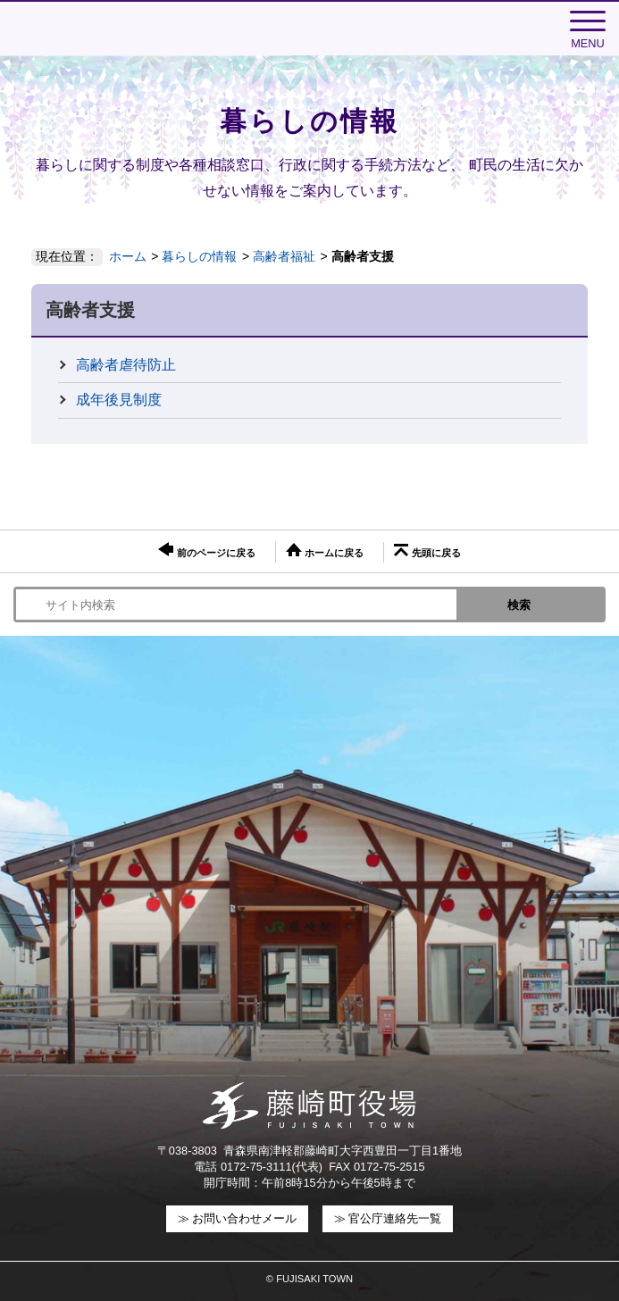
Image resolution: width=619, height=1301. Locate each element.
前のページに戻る (206, 550)
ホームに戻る (325, 550)
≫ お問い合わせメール (237, 1218)
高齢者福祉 (284, 256)
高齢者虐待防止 (126, 364)
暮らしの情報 (199, 256)
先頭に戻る (427, 551)
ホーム (127, 256)
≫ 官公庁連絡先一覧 (388, 1218)
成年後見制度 (119, 399)
